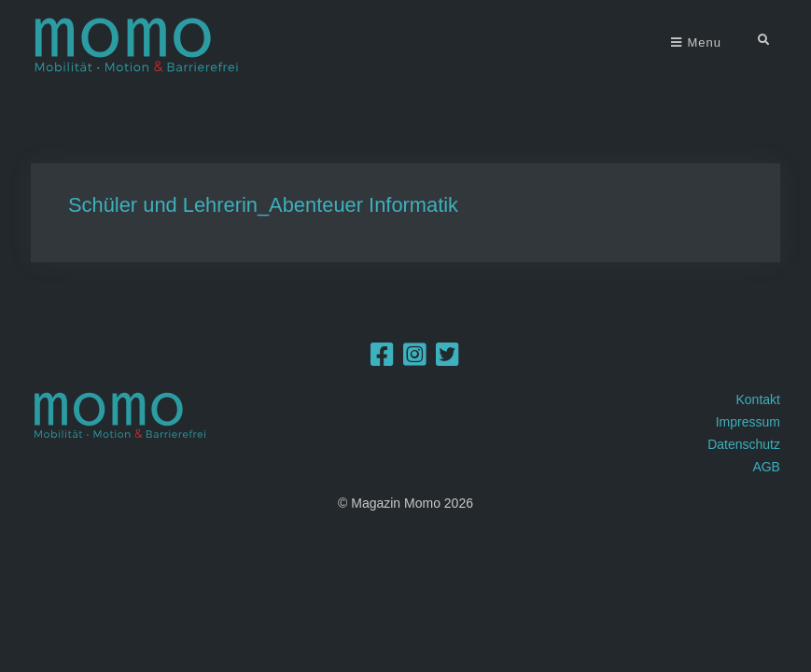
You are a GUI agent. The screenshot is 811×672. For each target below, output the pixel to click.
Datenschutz (743, 444)
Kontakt (757, 399)
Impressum (748, 421)
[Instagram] (414, 359)
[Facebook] (382, 359)
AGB (766, 466)
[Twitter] (447, 359)
